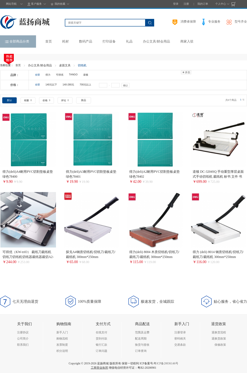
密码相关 (180, 338)
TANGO (73, 74)
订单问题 (101, 350)
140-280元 (68, 84)
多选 (186, 72)
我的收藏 (57, 4)
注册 (186, 3)
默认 (9, 100)
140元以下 (51, 84)
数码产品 (85, 41)
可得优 (59, 74)
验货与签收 (142, 344)
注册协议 (23, 332)
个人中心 (220, 3)
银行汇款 (101, 344)
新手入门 (62, 332)
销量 (28, 100)
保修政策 (220, 344)
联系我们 (23, 344)
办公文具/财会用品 (156, 41)
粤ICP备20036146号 (166, 363)
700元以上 (85, 84)
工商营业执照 (99, 367)
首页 (18, 65)
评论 (65, 100)
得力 (47, 74)
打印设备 (109, 41)
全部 (37, 74)
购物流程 (62, 338)
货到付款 (101, 338)
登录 (175, 3)
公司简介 (23, 338)
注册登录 (180, 332)
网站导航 (11, 3)
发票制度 (62, 344)
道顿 (85, 74)
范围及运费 (142, 332)
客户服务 (34, 4)
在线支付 (101, 332)
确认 (125, 85)
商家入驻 (186, 41)
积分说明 (62, 350)
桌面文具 (65, 65)
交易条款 (180, 344)
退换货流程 (219, 332)
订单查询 (141, 350)
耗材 (65, 41)
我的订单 (202, 3)
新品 (83, 100)
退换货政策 (219, 338)
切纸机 (82, 65)
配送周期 (141, 338)
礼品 (129, 41)
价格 (46, 100)
